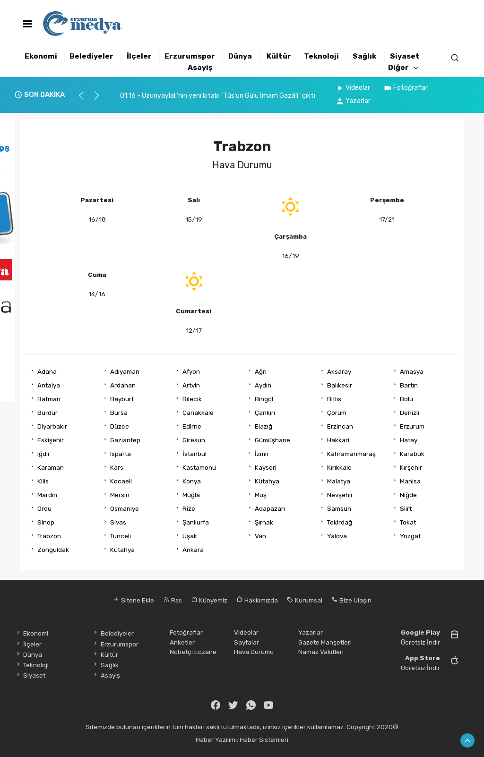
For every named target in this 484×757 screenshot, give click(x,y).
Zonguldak (53, 549)
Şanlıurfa (195, 522)
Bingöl (264, 399)
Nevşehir (340, 495)
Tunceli (120, 536)
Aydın (263, 385)
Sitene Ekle (133, 600)
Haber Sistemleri (264, 739)
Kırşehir (411, 467)
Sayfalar (246, 642)
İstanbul (194, 453)
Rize (188, 508)
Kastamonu (199, 467)
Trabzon (49, 536)
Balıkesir (339, 385)
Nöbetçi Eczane (193, 651)
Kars (116, 467)
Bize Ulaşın (351, 600)
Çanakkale (198, 412)
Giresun (193, 440)
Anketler (182, 642)
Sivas (118, 522)
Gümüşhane (272, 440)
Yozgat (410, 536)
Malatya (338, 481)
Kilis (43, 481)
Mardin (47, 495)
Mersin (120, 495)
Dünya (240, 56)
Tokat (408, 522)
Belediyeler (91, 56)
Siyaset (405, 56)
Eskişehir (50, 440)
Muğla (191, 495)
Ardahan (123, 385)
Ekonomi (41, 56)
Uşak (189, 536)
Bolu (406, 399)
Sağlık (364, 56)
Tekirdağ (339, 522)
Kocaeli (121, 481)
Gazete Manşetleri (325, 642)
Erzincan (340, 426)
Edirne (191, 426)
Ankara (193, 549)
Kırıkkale (339, 467)
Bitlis (334, 399)
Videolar (353, 88)
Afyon (191, 371)
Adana (47, 371)
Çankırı (265, 412)
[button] (85, 99)
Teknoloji (321, 56)
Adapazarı (270, 508)
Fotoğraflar (405, 88)
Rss (172, 600)
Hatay (408, 440)
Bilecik (192, 399)
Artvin (191, 385)
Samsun (339, 508)
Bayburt (122, 399)
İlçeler (139, 56)
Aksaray (339, 371)
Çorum (336, 412)
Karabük (412, 453)
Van (260, 536)
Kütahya (267, 481)
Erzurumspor (189, 56)
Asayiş (200, 67)
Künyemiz (209, 600)
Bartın (409, 385)
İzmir (262, 453)
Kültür (279, 56)
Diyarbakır (52, 426)
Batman (48, 399)
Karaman (50, 467)
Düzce (119, 426)
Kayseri (266, 467)
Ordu (44, 508)
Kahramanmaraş (351, 453)
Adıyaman (124, 371)
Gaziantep (125, 440)
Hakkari (338, 440)
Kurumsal (304, 600)
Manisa (410, 481)
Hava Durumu (254, 651)
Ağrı (261, 371)
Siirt (406, 508)
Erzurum (412, 426)
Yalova (337, 536)
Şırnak (264, 522)
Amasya (412, 371)
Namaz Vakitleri (321, 651)
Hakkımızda (257, 600)
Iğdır (43, 453)
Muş (261, 495)
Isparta (120, 453)
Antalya (48, 385)
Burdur (47, 412)
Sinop (45, 522)
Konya (191, 481)
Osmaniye (124, 508)
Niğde (408, 495)
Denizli (409, 412)
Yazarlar (353, 101)
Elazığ (263, 426)
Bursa (119, 412)
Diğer (398, 67)
